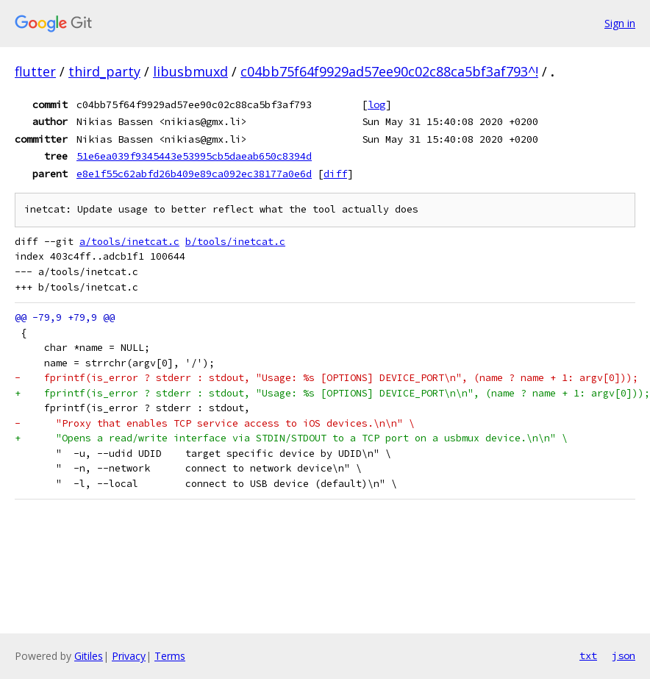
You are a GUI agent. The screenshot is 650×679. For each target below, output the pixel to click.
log (376, 104)
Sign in (619, 23)
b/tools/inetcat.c (235, 241)
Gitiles (88, 656)
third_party (104, 71)
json (623, 655)
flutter (35, 71)
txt (588, 655)
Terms (169, 656)
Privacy (129, 656)
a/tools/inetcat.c (129, 241)
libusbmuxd (190, 71)
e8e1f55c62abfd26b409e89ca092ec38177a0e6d (194, 173)
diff (335, 173)
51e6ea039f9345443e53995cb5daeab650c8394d (194, 156)
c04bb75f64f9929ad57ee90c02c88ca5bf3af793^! (389, 71)
